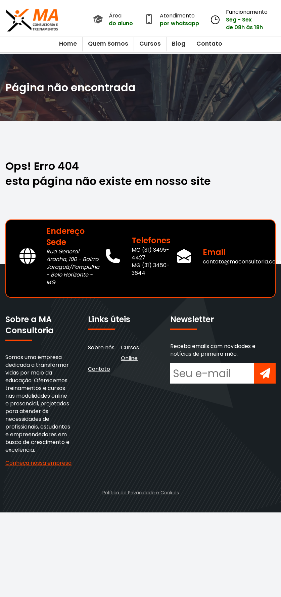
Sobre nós (101, 347)
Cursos (150, 44)
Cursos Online (130, 353)
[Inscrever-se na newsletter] (265, 373)
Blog (178, 44)
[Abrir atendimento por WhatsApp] (149, 20)
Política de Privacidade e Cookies (140, 493)
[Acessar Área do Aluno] (98, 20)
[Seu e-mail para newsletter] (212, 373)
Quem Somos (108, 44)
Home (68, 44)
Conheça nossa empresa (38, 463)
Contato (209, 44)
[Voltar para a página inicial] (32, 18)
